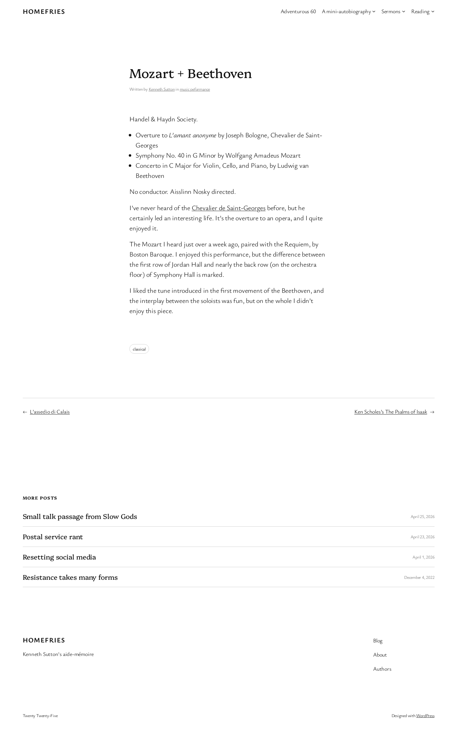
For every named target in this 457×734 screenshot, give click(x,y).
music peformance (195, 89)
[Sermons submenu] (403, 11)
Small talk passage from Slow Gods (80, 516)
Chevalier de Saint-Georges (229, 207)
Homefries (44, 11)
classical (139, 349)
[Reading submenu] (433, 11)
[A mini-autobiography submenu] (374, 11)
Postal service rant (53, 536)
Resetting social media (59, 557)
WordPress (425, 715)
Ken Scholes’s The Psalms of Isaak (390, 411)
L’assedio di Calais (50, 411)
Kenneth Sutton (162, 89)
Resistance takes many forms (70, 577)
